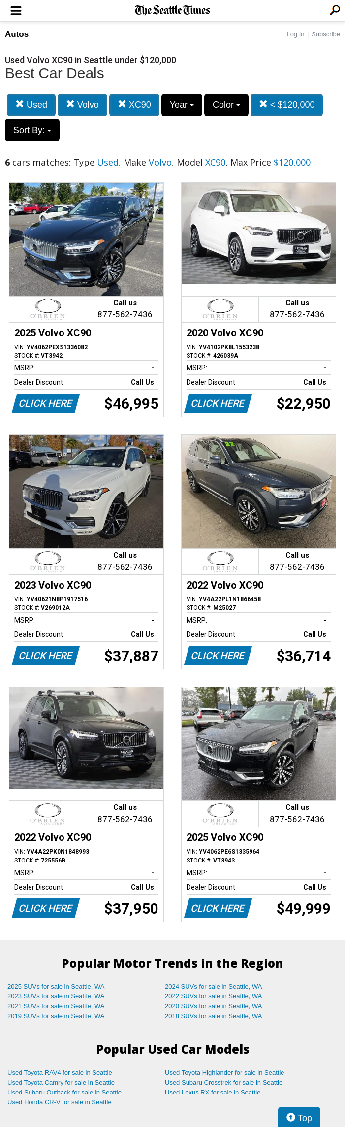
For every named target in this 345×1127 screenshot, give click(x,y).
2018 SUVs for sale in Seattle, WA (213, 1016)
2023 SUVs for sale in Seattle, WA (56, 996)
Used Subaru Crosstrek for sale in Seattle (223, 1082)
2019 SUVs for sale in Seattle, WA (56, 1016)
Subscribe (326, 34)
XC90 (134, 104)
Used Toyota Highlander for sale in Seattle (224, 1072)
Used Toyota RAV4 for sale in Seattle (59, 1072)
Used (31, 104)
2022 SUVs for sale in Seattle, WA (213, 996)
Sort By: (32, 130)
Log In (295, 34)
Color (226, 105)
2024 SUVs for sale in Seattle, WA (213, 986)
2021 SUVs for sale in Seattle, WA (56, 1006)
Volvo (82, 104)
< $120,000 (287, 104)
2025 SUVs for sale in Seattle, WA (56, 986)
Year (182, 105)
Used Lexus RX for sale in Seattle (212, 1092)
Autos (17, 34)
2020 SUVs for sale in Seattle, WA (213, 1006)
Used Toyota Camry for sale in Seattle (61, 1082)
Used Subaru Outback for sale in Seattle (64, 1092)
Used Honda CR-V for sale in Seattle (59, 1102)
